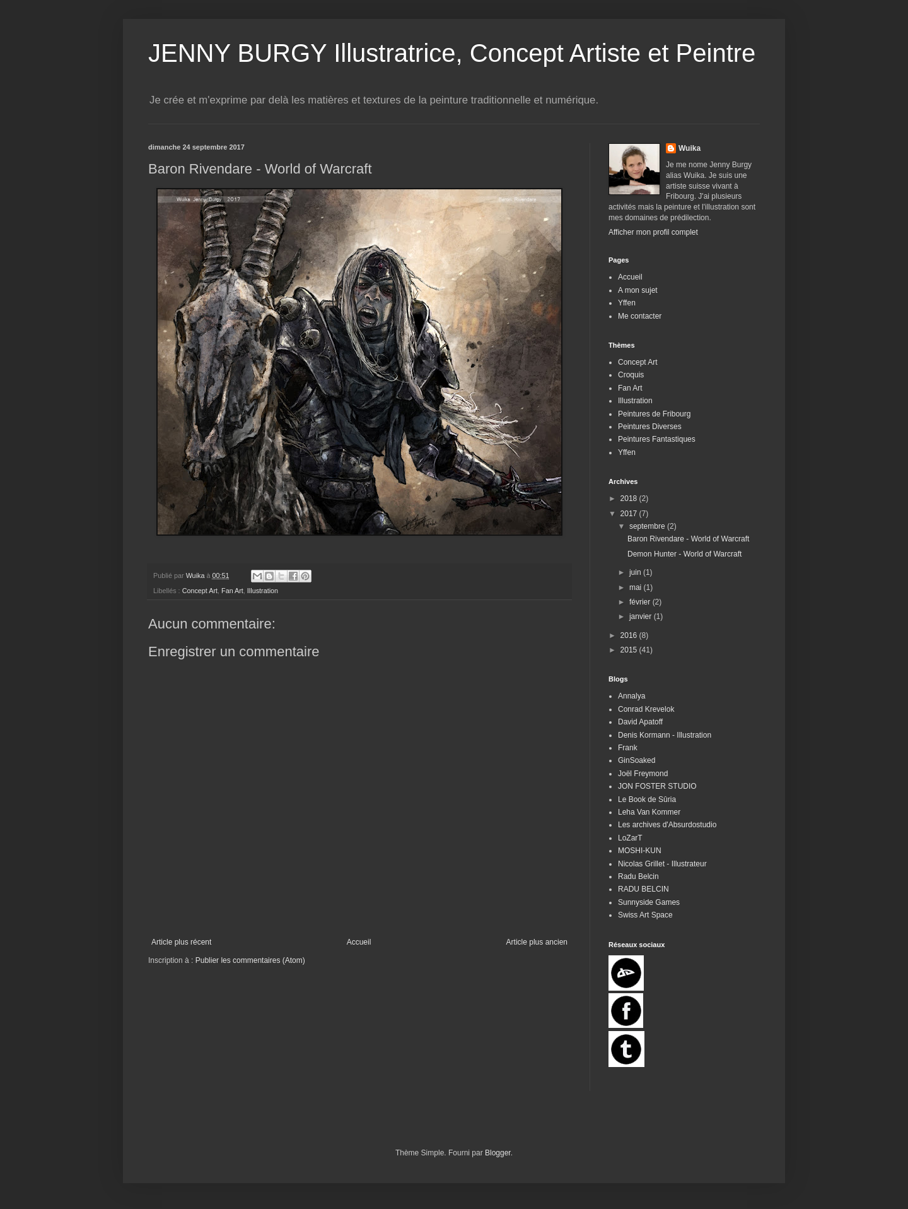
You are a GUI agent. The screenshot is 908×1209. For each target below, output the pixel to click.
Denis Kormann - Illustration (664, 735)
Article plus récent (181, 942)
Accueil (359, 942)
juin (636, 572)
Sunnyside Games (649, 902)
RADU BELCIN (643, 889)
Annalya (631, 696)
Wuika (689, 148)
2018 (629, 498)
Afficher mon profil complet (653, 232)
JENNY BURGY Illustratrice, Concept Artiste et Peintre (451, 53)
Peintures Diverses (650, 426)
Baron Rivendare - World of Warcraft (688, 538)
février (641, 602)
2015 (629, 650)
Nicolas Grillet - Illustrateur (662, 863)
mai (636, 587)
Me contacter (639, 316)
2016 (629, 635)
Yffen (627, 302)
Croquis (631, 374)
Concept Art (200, 590)
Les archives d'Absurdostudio (667, 824)
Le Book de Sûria (647, 799)
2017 (629, 513)
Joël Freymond (643, 773)
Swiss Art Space (645, 915)
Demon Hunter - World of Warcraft (684, 554)
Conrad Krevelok (646, 709)
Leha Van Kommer (649, 812)
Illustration (262, 590)
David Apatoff (640, 721)
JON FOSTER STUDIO (657, 786)
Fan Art (232, 590)
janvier (641, 616)
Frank (627, 747)
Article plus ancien (537, 942)
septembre (648, 526)
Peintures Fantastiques (657, 439)
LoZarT (630, 838)
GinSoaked (636, 760)
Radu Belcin (638, 876)
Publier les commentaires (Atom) (250, 960)
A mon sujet (638, 290)
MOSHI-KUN (639, 850)
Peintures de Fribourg (654, 414)
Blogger (498, 1152)
